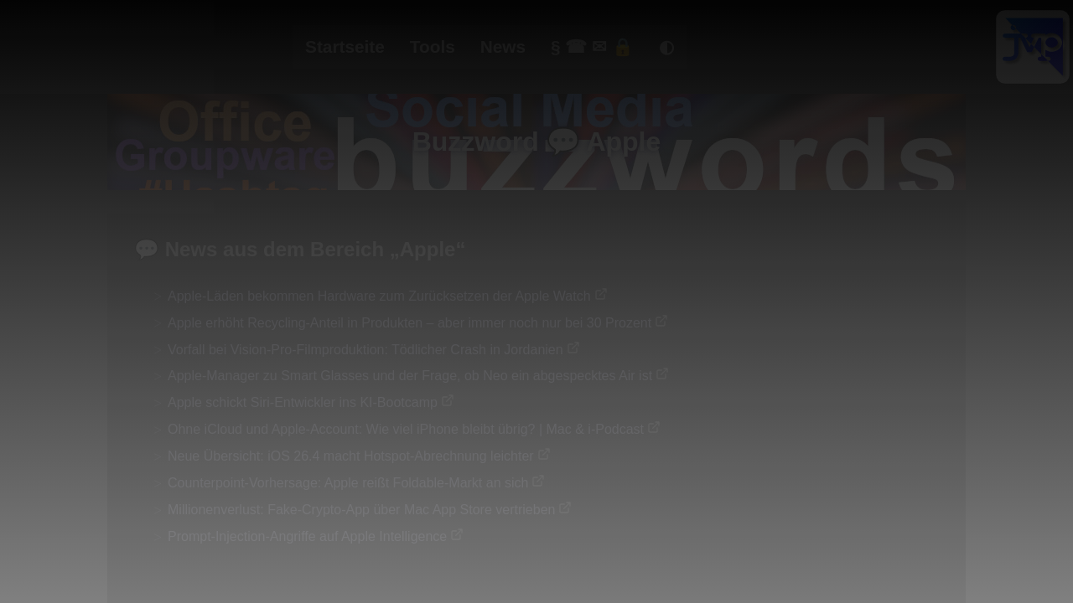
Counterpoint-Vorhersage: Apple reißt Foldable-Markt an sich (348, 483)
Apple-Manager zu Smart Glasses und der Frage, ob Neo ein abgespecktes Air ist (410, 375)
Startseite (345, 46)
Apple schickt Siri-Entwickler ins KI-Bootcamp (303, 402)
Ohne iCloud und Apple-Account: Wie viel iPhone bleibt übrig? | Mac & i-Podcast (406, 429)
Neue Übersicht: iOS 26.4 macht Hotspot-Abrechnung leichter (351, 456)
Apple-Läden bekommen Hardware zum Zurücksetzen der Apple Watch (379, 296)
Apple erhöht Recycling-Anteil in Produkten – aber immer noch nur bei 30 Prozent (409, 323)
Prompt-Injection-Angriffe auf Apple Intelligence (307, 536)
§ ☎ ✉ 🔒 (592, 46)
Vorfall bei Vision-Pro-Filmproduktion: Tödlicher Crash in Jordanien (365, 350)
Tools (432, 46)
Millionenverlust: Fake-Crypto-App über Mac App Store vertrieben (361, 509)
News (503, 46)
